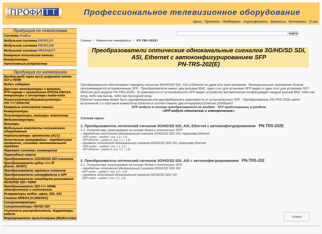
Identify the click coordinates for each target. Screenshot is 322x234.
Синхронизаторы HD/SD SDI (27, 206)
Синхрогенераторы (20, 202)
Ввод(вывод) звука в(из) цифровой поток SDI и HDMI (38, 78)
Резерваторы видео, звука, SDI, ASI (32, 194)
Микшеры (11, 124)
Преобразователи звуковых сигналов (35, 170)
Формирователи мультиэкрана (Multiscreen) (40, 218)
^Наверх (297, 216)
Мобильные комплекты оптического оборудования (34, 129)
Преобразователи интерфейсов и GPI (35, 174)
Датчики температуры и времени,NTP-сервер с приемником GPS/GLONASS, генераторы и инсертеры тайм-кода (37, 92)
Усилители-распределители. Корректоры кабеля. (38, 212)
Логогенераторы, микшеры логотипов (36, 115)
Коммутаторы (16, 59)
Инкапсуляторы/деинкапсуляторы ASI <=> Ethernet (32, 101)
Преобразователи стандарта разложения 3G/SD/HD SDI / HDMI (38, 180)
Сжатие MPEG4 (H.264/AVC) (26, 198)
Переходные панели (20, 154)
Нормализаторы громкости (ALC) (32, 135)
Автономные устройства (25, 63)
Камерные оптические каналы (29, 55)
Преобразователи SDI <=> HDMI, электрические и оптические (30, 187)
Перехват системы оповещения (30, 150)
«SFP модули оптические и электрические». (198, 111)
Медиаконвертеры (19, 119)
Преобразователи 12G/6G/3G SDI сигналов (38, 159)
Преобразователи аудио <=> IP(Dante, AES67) (29, 164)
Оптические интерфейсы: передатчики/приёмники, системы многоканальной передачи (38, 143)
